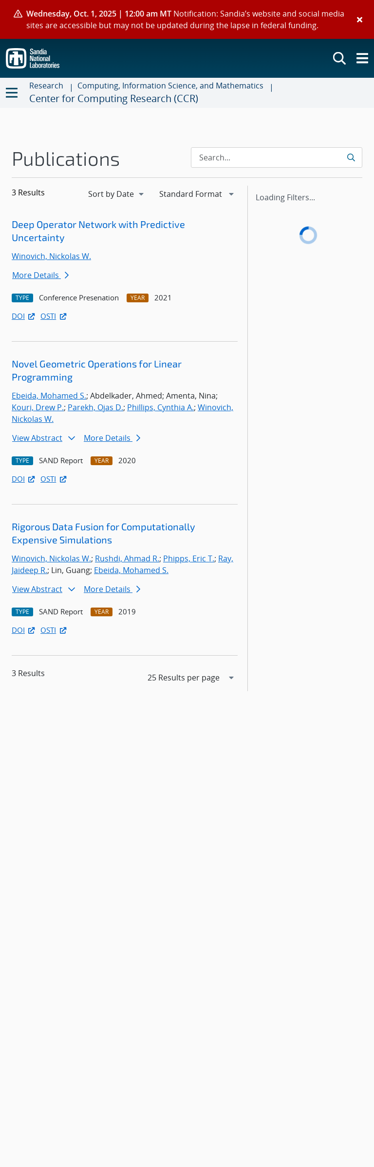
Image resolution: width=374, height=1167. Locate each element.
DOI (24, 316)
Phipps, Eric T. (188, 558)
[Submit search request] (351, 157)
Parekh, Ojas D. (95, 407)
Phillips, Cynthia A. (160, 407)
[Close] (359, 19)
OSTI (54, 316)
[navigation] (116, 194)
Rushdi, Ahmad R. (127, 558)
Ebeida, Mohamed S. (49, 395)
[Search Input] (276, 157)
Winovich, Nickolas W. (51, 256)
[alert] (187, 19)
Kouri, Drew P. (38, 407)
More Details (40, 275)
